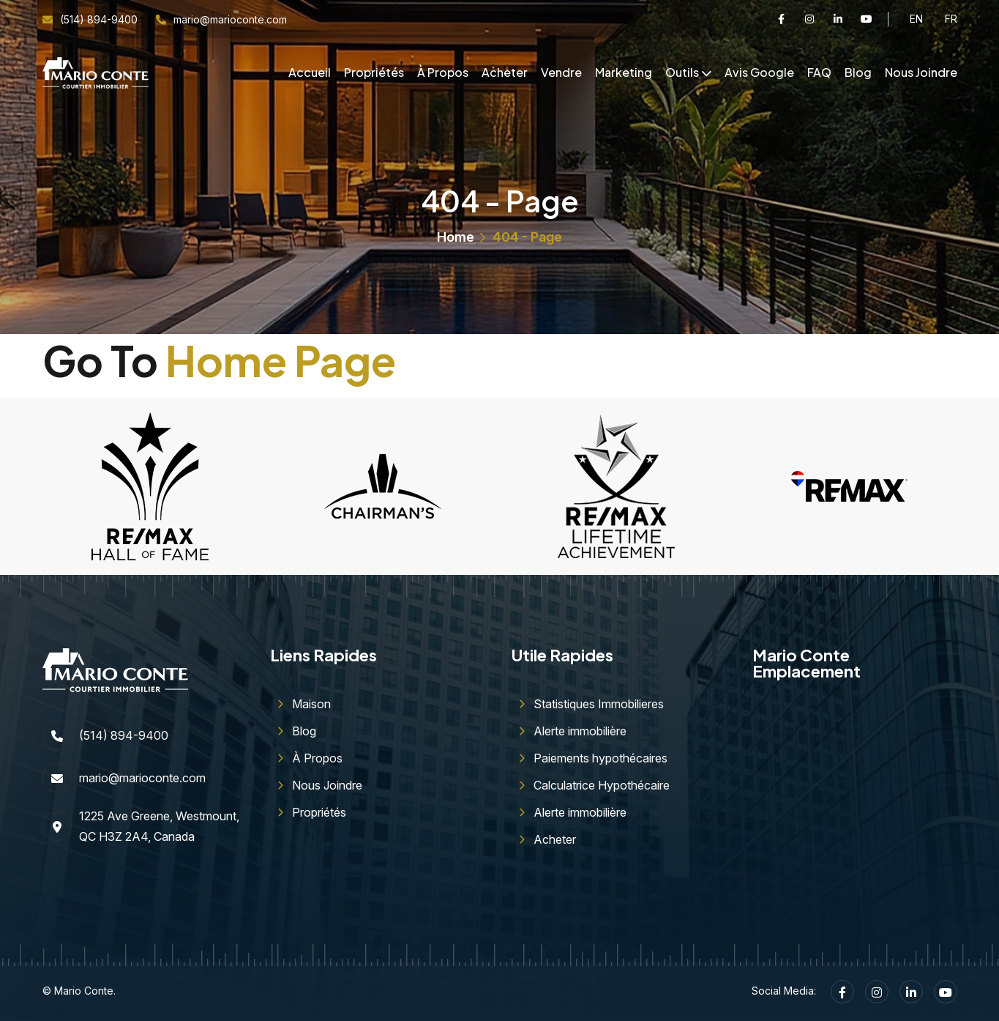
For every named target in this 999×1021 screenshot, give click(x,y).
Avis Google (759, 72)
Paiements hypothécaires (600, 758)
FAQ (819, 72)
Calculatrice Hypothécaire (602, 785)
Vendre (561, 72)
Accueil (309, 72)
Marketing (623, 72)
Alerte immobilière (580, 731)
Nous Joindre (921, 72)
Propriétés (374, 72)
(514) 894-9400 (99, 19)
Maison (311, 704)
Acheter (505, 72)
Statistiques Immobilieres (599, 704)
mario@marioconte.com (230, 19)
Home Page (280, 360)
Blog (858, 72)
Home (455, 237)
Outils (682, 72)
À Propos (442, 72)
